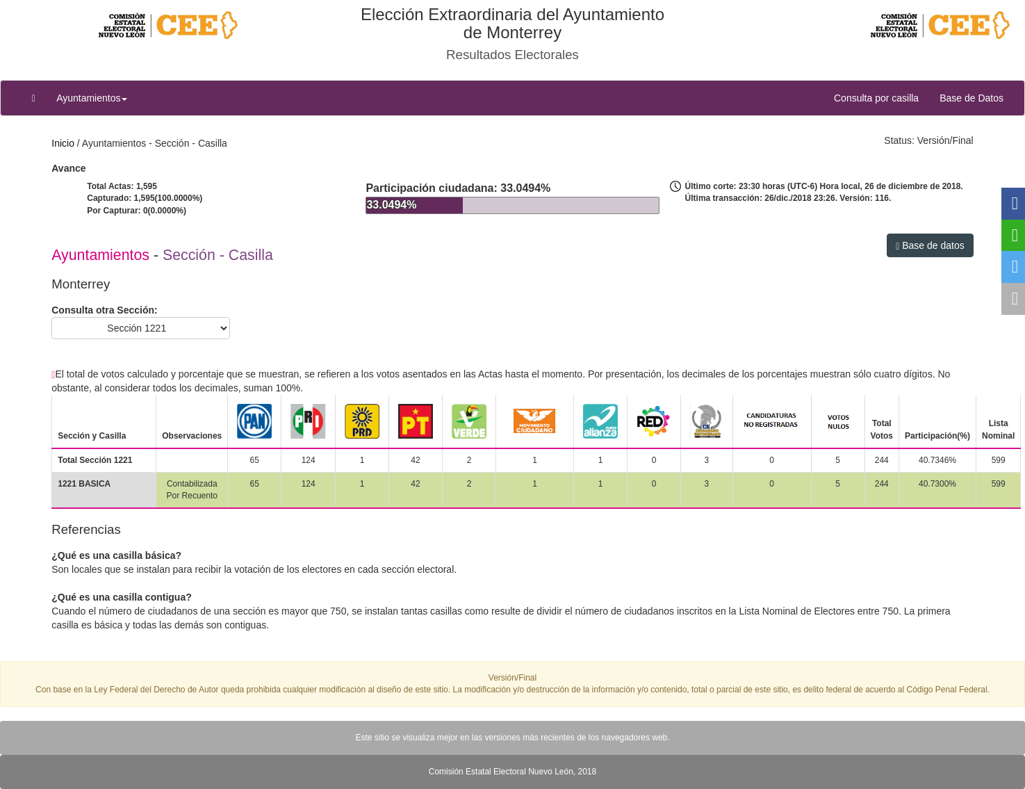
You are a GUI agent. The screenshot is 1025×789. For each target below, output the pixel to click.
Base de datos (930, 246)
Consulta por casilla (881, 97)
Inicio (62, 143)
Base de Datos (971, 98)
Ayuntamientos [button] (91, 98)
